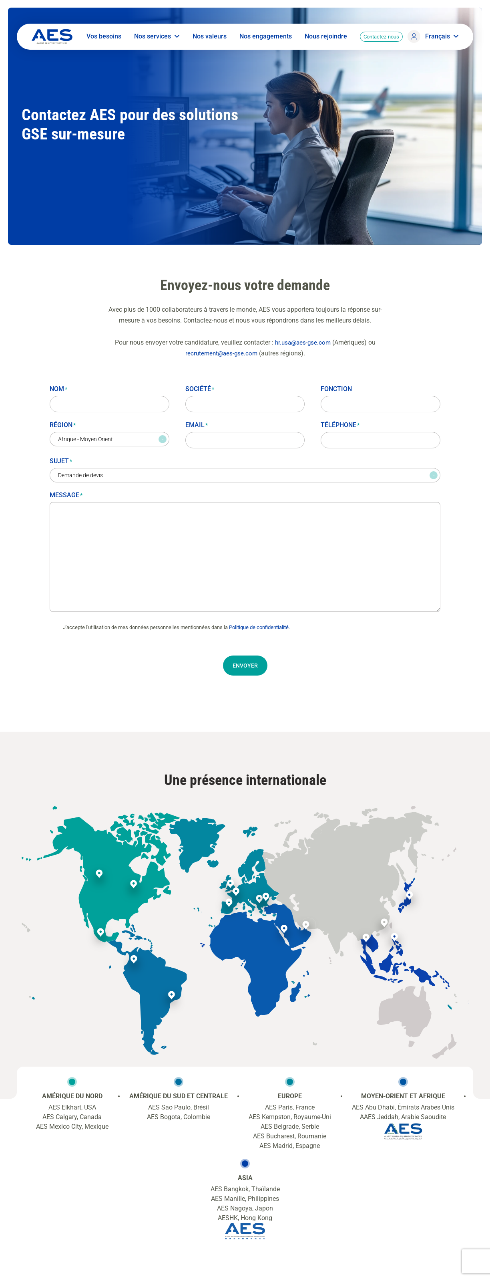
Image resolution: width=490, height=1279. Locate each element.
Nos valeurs (208, 39)
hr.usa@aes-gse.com (302, 341)
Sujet (61, 460)
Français (440, 39)
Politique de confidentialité (259, 627)
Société (199, 388)
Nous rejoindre (324, 39)
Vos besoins (102, 39)
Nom (58, 388)
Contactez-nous (380, 39)
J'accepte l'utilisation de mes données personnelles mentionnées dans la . (176, 627)
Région (63, 424)
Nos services (155, 39)
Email (196, 424)
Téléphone (340, 424)
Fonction (336, 388)
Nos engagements (264, 39)
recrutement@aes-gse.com (221, 353)
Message (66, 494)
